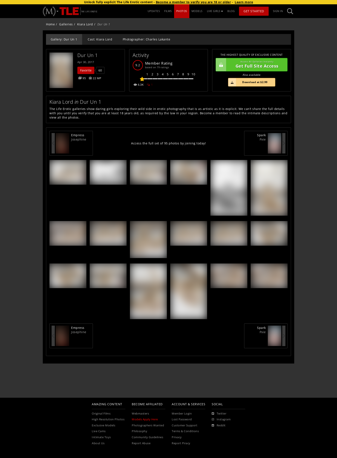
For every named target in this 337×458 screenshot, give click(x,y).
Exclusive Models (103, 425)
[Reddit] (219, 425)
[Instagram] (221, 419)
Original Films (101, 413)
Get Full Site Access (250, 64)
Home (50, 24)
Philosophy (139, 431)
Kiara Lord (85, 24)
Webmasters (140, 413)
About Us (98, 443)
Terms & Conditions (185, 431)
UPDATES (154, 11)
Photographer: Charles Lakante (146, 39)
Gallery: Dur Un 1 (64, 39)
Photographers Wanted (148, 425)
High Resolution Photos (108, 419)
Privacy (177, 437)
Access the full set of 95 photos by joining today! (168, 143)
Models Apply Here (145, 419)
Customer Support (184, 425)
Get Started (254, 11)
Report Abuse (141, 443)
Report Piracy (181, 443)
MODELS (197, 11)
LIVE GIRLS (215, 11)
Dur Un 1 (87, 55)
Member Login (182, 413)
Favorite (86, 70)
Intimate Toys (101, 437)
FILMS (168, 11)
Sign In (278, 11)
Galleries (66, 24)
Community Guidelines (147, 437)
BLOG (231, 11)
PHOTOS (181, 11)
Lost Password (182, 419)
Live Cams (99, 431)
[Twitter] (219, 414)
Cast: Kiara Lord (100, 39)
